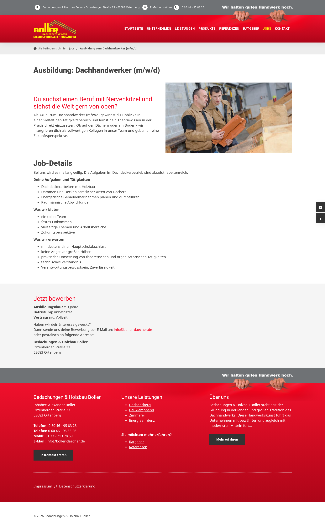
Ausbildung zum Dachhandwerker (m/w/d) (108, 48)
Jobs (267, 28)
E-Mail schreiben (161, 7)
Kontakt (282, 28)
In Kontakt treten (53, 455)
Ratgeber (251, 28)
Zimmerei (137, 415)
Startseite (133, 28)
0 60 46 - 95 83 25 (193, 7)
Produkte (207, 28)
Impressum (43, 486)
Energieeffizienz (142, 420)
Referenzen (229, 28)
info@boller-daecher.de (133, 329)
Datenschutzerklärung (77, 486)
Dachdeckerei (140, 404)
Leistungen (185, 28)
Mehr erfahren (227, 439)
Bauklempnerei (141, 410)
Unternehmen (159, 28)
